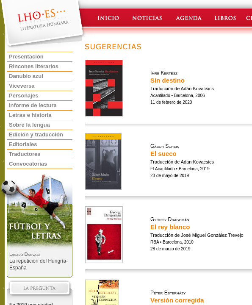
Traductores (24, 154)
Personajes (23, 95)
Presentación (26, 56)
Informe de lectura (33, 105)
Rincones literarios (33, 66)
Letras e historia (30, 115)
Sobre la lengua (29, 125)
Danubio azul (26, 76)
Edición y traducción (36, 134)
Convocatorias (28, 164)
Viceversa (22, 86)
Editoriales (23, 144)
